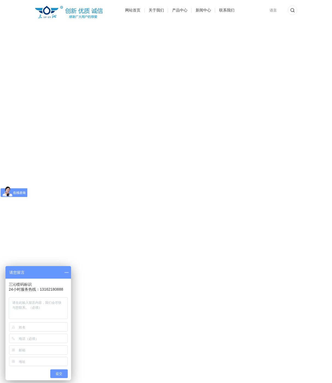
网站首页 (132, 10)
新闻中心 (203, 10)
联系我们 (226, 10)
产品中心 (179, 10)
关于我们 (156, 10)
